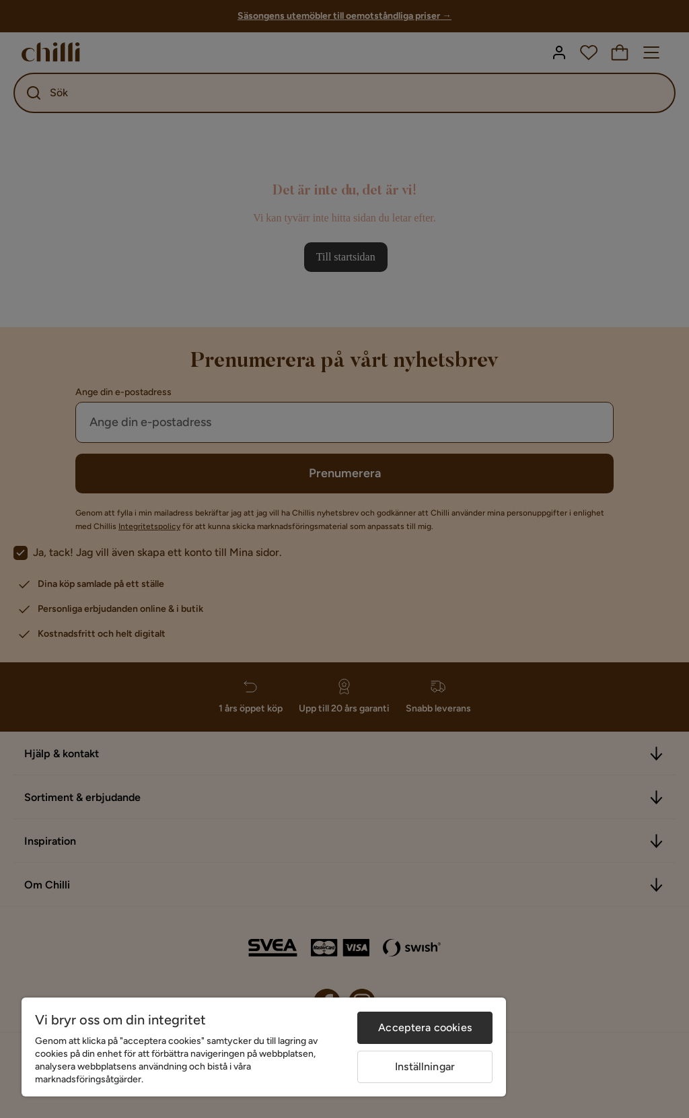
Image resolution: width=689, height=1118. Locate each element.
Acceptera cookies (425, 1027)
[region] (264, 1047)
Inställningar (425, 1066)
